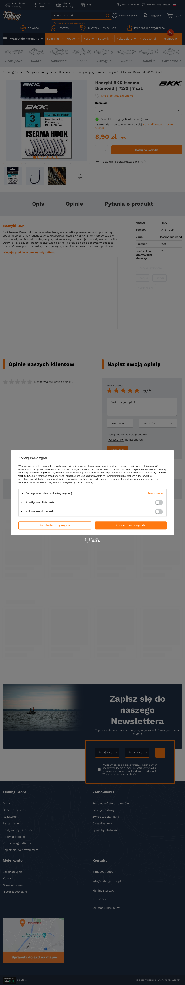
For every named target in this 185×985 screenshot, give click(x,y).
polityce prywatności (53, 472)
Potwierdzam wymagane (55, 525)
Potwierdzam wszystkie (130, 525)
